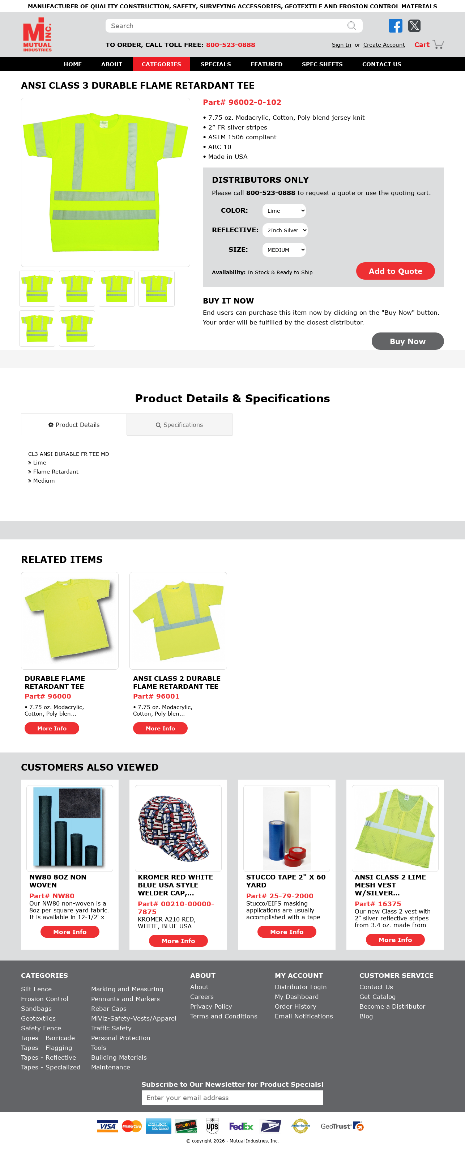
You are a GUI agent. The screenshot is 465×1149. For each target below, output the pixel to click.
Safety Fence (41, 1028)
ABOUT (111, 64)
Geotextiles (38, 1018)
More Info (52, 728)
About (199, 987)
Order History (295, 1006)
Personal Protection (120, 1038)
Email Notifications (304, 1016)
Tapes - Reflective (48, 1057)
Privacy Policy (211, 1006)
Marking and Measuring (127, 989)
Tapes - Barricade (48, 1038)
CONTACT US (381, 64)
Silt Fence (36, 989)
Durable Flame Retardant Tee (55, 682)
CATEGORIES (161, 64)
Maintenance (110, 1067)
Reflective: (230, 230)
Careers (202, 996)
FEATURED (266, 64)
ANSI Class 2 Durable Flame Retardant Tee (177, 682)
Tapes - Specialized (51, 1067)
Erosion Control (44, 998)
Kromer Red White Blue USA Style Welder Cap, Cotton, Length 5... (177, 885)
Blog (366, 1016)
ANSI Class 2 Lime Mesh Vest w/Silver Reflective (390, 885)
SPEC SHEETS (322, 64)
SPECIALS (216, 64)
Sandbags (36, 1008)
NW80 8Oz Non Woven (57, 881)
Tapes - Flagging (46, 1047)
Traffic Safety (111, 1028)
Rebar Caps (109, 1008)
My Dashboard (297, 996)
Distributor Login (301, 987)
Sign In (341, 44)
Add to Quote (395, 271)
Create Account (384, 44)
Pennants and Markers (125, 998)
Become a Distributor (392, 1006)
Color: (234, 210)
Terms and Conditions (223, 1016)
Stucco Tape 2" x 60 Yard (286, 881)
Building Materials (119, 1057)
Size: (238, 249)
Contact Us (376, 987)
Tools (98, 1047)
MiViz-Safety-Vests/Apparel (133, 1018)
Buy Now (408, 341)
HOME (73, 64)
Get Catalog (377, 996)
